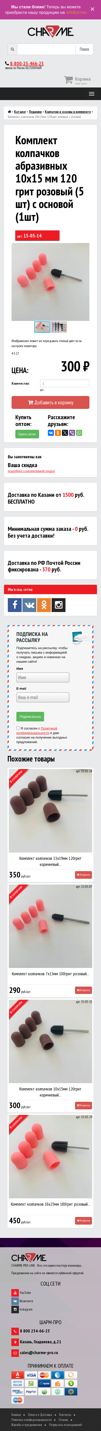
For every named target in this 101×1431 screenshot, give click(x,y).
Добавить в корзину (50, 402)
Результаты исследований (65, 1424)
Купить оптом (27, 434)
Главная (16, 1414)
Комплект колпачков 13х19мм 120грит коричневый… (50, 861)
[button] (85, 247)
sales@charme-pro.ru (39, 1352)
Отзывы (63, 1419)
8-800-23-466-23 (27, 63)
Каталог (20, 111)
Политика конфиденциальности (31, 1419)
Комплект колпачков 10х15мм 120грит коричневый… (50, 1092)
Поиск (84, 49)
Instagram (21, 1309)
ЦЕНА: (20, 370)
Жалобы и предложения (26, 1424)
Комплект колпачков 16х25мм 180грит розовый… (50, 1204)
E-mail (21, 688)
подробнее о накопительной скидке (31, 471)
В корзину (83, 874)
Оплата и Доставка (40, 1414)
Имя (19, 669)
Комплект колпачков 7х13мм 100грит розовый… (50, 974)
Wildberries (76, 12)
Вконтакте (22, 1301)
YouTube (21, 1292)
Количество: (20, 383)
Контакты (65, 1414)
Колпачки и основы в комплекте (68, 111)
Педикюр (35, 111)
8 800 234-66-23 (35, 1331)
